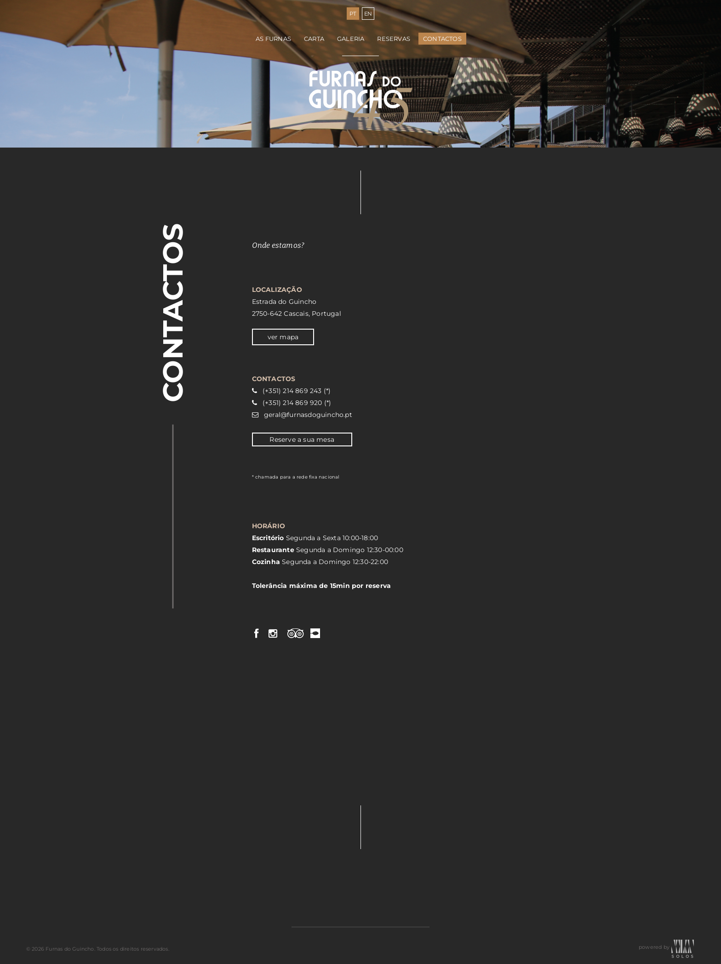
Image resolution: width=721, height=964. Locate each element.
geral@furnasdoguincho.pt (308, 415)
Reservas (393, 38)
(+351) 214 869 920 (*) (297, 403)
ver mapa (283, 337)
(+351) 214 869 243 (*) (297, 391)
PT (353, 13)
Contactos (442, 38)
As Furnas (273, 38)
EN (368, 13)
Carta (314, 38)
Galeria (350, 38)
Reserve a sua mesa (301, 439)
